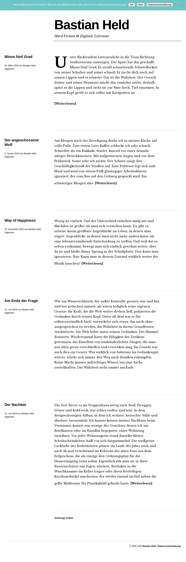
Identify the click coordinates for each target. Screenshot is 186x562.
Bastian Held (91, 24)
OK (131, 4)
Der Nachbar (15, 405)
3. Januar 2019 (12, 153)
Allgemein (9, 69)
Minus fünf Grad (18, 57)
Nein (140, 4)
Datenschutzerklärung (169, 546)
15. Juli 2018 (11, 413)
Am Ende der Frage (21, 301)
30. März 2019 (12, 65)
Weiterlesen (65, 103)
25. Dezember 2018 (14, 229)
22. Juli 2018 (11, 309)
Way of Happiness (20, 220)
